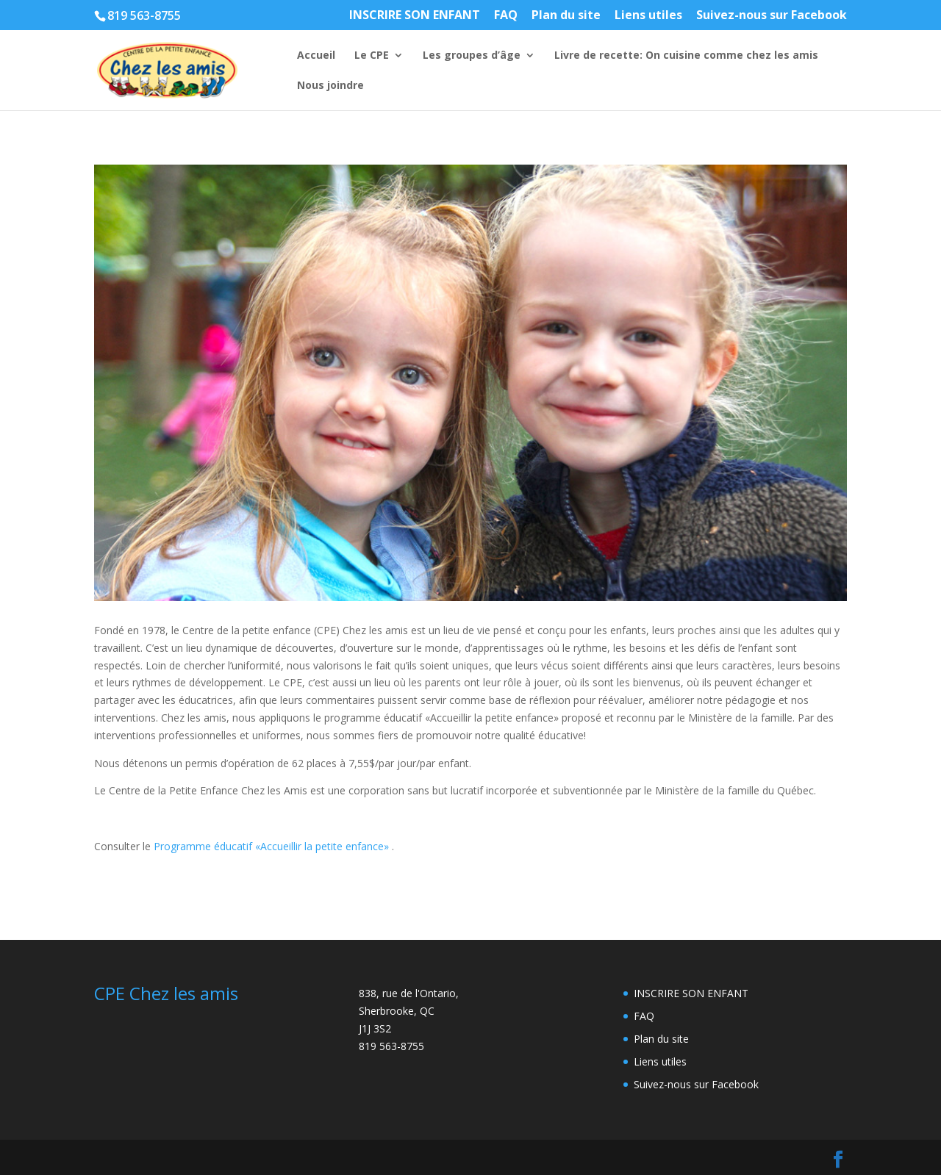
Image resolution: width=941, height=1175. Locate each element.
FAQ (506, 16)
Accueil (316, 56)
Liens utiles (648, 16)
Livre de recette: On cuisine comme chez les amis (686, 56)
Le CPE (371, 56)
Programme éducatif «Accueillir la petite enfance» (271, 846)
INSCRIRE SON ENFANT (414, 16)
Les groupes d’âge (471, 56)
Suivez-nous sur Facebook (771, 16)
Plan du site (566, 16)
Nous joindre (330, 86)
